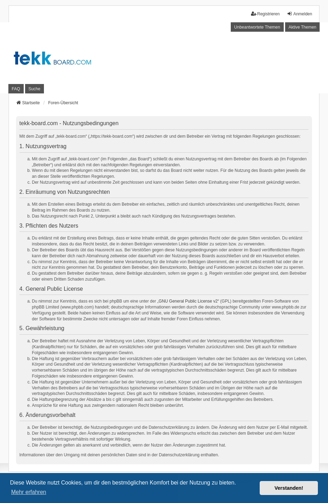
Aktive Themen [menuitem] (302, 27)
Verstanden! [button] (289, 488)
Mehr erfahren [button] (28, 492)
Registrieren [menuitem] (265, 13)
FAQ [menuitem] (16, 88)
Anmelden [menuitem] (299, 13)
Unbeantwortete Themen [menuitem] (257, 27)
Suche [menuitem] (34, 88)
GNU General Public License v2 (188, 301)
